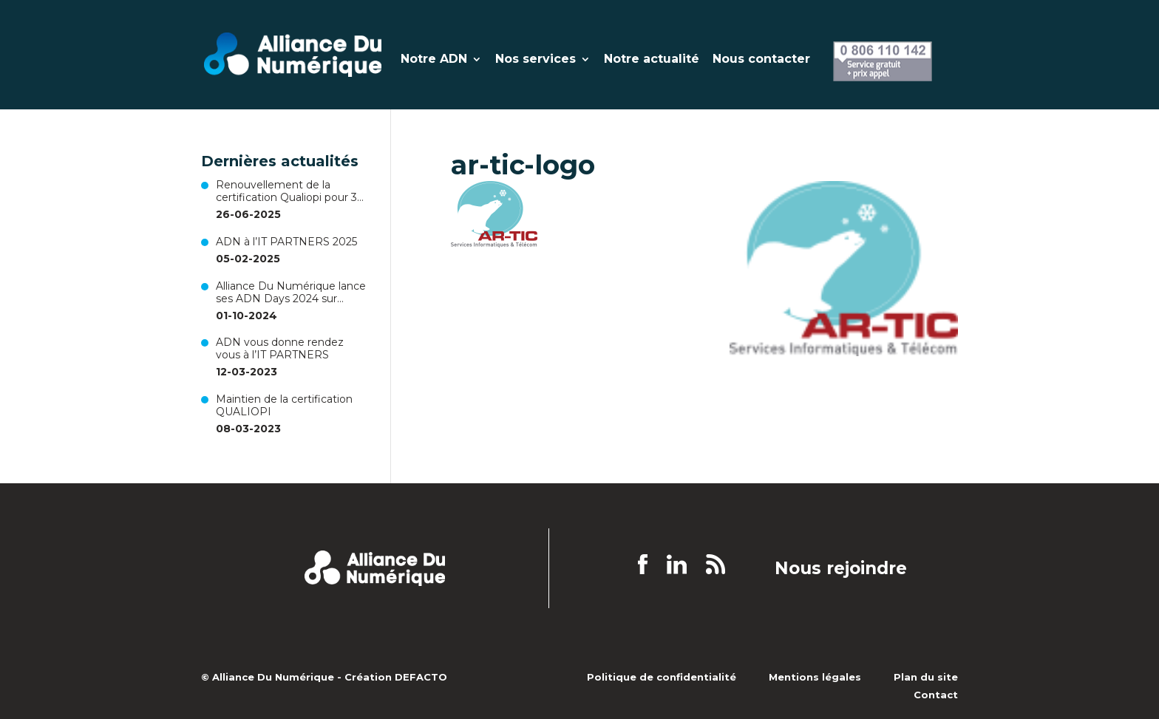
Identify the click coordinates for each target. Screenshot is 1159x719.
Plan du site (926, 677)
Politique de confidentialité (661, 677)
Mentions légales (815, 677)
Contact (936, 695)
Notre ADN (434, 60)
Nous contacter (761, 60)
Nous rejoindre (841, 569)
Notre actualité (651, 60)
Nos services (535, 60)
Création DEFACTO (395, 677)
